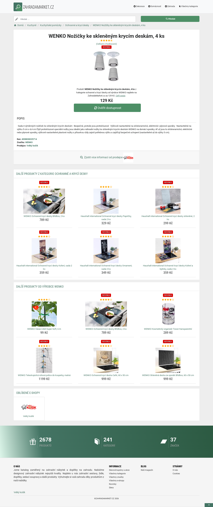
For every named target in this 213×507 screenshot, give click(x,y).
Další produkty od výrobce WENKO (40, 286)
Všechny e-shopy (116, 480)
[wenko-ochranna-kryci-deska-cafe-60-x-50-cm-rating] (106, 346)
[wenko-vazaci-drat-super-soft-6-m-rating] (44, 299)
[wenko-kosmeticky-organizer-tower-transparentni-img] (168, 314)
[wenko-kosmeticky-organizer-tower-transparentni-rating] (168, 299)
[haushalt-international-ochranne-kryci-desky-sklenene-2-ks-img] (168, 201)
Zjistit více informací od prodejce (106, 158)
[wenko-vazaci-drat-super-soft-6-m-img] (44, 314)
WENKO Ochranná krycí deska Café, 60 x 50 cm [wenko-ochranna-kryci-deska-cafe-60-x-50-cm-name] (106, 375)
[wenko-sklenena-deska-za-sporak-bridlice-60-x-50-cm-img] (168, 360)
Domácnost (154, 6)
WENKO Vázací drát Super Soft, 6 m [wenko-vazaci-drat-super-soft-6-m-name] (44, 329)
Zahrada (169, 6)
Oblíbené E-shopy (28, 393)
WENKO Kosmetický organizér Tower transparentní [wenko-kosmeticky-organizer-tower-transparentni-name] (168, 329)
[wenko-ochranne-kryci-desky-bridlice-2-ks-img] (44, 201)
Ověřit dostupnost (107, 108)
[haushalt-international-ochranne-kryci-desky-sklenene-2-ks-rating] (168, 187)
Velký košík (32, 145)
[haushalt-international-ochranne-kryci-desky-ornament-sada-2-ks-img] (106, 250)
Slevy (111, 487)
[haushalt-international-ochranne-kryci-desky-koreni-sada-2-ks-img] (44, 250)
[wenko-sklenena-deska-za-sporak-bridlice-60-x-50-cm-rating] (168, 346)
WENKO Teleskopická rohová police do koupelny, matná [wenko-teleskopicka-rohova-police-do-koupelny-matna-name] (44, 375)
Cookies (176, 473)
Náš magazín (147, 470)
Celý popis (120, 95)
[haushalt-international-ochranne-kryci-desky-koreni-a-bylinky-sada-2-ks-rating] (168, 236)
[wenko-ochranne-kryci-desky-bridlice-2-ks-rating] (44, 187)
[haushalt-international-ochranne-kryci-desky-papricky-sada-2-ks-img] (106, 201)
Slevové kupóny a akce (119, 470)
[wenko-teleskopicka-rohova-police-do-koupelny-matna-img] (44, 360)
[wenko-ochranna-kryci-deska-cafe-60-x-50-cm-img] (106, 360)
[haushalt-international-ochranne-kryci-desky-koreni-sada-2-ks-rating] (44, 236)
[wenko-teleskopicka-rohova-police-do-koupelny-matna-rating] (44, 346)
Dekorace (139, 6)
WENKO (29, 142)
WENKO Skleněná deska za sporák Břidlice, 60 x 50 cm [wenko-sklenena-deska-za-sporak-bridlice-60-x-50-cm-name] (168, 375)
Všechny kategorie (188, 6)
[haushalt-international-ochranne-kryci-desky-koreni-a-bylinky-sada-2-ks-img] (168, 250)
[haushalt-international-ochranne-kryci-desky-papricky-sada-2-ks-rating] (106, 187)
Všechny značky (116, 477)
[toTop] (209, 505)
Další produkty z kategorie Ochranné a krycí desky (52, 173)
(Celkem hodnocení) (106, 44)
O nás (175, 470)
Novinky (112, 484)
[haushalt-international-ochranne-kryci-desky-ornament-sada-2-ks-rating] (106, 236)
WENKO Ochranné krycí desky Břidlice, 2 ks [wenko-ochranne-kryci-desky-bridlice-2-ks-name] (44, 216)
